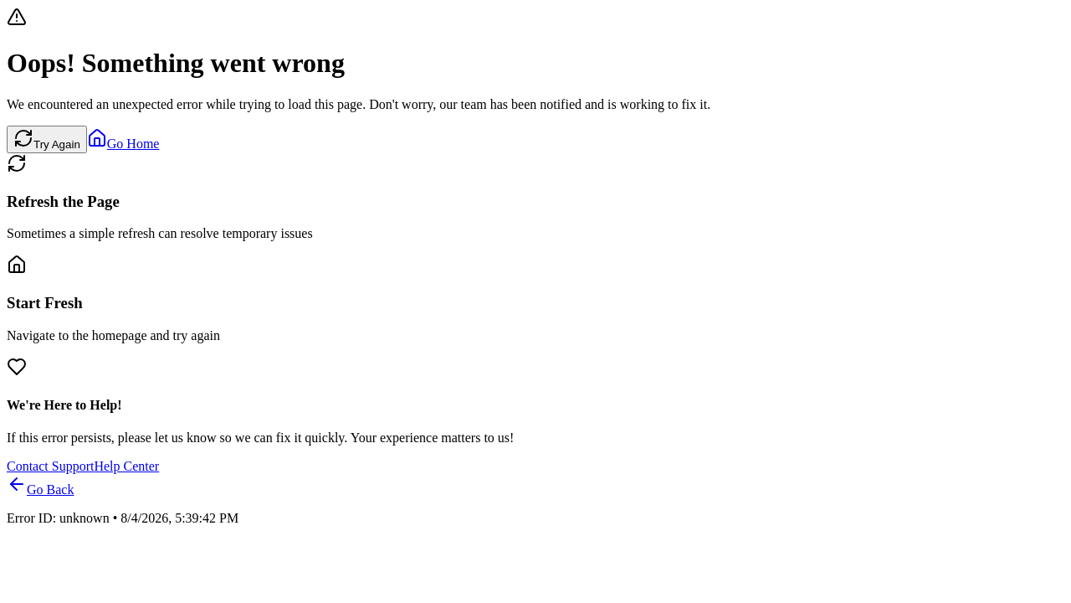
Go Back (40, 489)
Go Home (123, 144)
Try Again (46, 139)
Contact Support (50, 466)
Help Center (126, 466)
